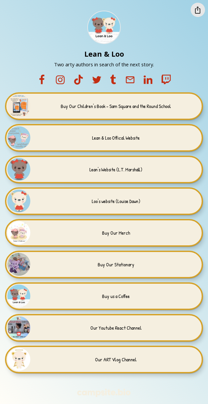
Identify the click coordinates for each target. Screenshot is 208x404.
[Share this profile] (198, 10)
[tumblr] (113, 80)
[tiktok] (78, 80)
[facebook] (41, 80)
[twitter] (97, 80)
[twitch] (166, 80)
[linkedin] (148, 80)
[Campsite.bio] (104, 393)
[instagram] (60, 80)
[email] (130, 80)
